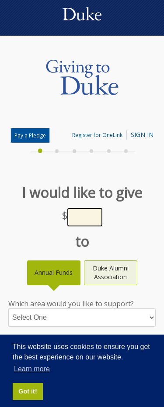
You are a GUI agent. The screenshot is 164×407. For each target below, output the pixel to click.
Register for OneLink (97, 135)
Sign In (142, 134)
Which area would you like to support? (82, 313)
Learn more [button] (32, 369)
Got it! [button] (27, 391)
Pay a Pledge (30, 135)
